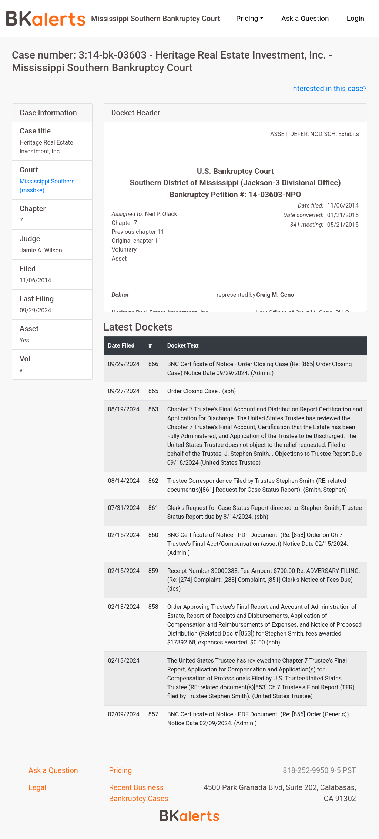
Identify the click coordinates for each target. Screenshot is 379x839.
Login (355, 18)
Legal (37, 787)
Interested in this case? (329, 88)
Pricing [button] (247, 18)
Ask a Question (305, 18)
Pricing (120, 770)
